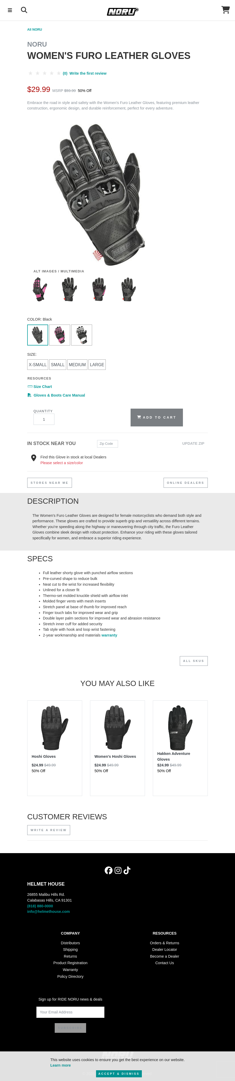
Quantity (43, 417)
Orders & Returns (164, 943)
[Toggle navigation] (10, 10)
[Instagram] (118, 870)
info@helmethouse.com (48, 911)
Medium (77, 365)
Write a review (49, 830)
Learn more (60, 1065)
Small (57, 365)
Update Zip (193, 443)
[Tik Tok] (127, 870)
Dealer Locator (164, 949)
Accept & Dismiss (118, 1073)
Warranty (70, 970)
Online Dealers (185, 482)
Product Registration (70, 963)
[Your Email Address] (70, 1012)
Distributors (70, 943)
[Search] (24, 10)
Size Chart (40, 387)
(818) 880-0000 (40, 906)
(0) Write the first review (67, 73)
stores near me (50, 482)
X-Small (38, 365)
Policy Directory (70, 976)
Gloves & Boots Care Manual (56, 394)
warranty (109, 635)
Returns (70, 956)
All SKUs (193, 660)
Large (97, 365)
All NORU (34, 29)
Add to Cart (156, 417)
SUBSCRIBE (70, 1027)
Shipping (70, 949)
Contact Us (164, 963)
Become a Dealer (164, 956)
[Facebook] (109, 870)
